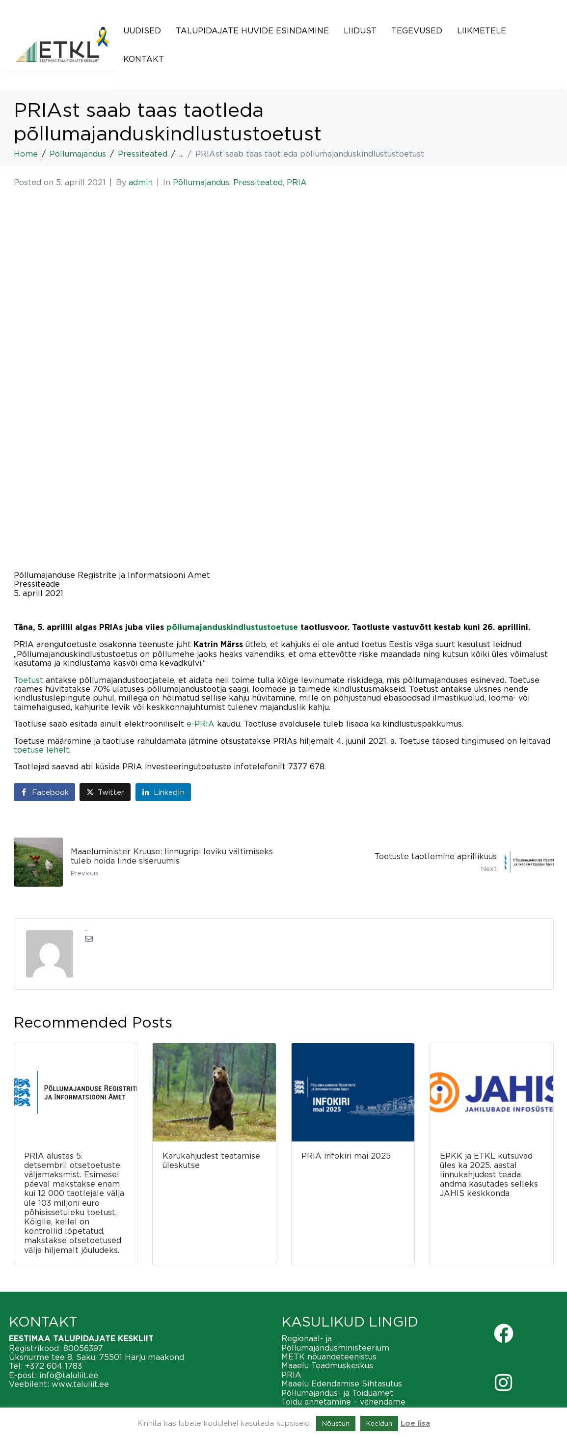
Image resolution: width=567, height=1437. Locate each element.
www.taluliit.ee (80, 1384)
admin (141, 182)
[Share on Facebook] (44, 792)
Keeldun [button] (379, 1423)
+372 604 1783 (53, 1365)
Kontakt (143, 58)
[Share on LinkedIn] (163, 792)
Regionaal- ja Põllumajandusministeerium (335, 1343)
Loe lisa (415, 1423)
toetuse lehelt (41, 749)
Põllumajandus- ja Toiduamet (337, 1392)
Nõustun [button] (336, 1423)
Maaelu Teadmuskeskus (327, 1365)
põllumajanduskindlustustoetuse (232, 627)
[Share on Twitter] (105, 792)
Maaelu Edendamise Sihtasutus (341, 1383)
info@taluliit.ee (68, 1375)
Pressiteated (258, 182)
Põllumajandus (201, 182)
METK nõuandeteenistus (329, 1356)
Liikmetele (481, 30)
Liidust (360, 30)
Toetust (28, 680)
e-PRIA (201, 723)
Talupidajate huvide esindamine (252, 30)
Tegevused (416, 30)
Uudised (142, 30)
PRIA (297, 182)
